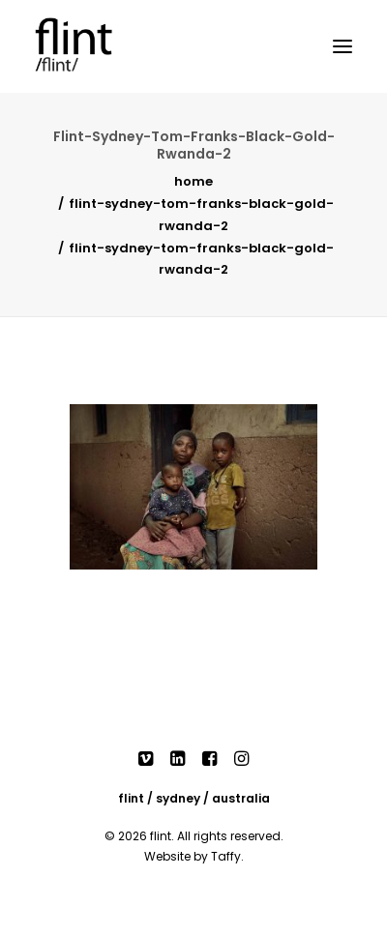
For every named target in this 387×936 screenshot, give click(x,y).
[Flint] (93, 46)
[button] (342, 46)
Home (193, 181)
